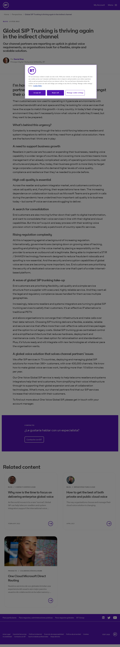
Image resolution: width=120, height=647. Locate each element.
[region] (61, 82)
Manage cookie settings (75, 93)
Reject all (55, 93)
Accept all (37, 93)
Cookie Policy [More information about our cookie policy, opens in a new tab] (37, 86)
